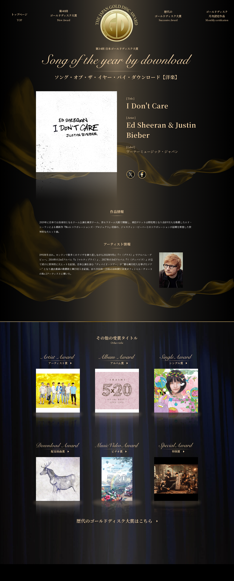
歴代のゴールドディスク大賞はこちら (117, 521)
